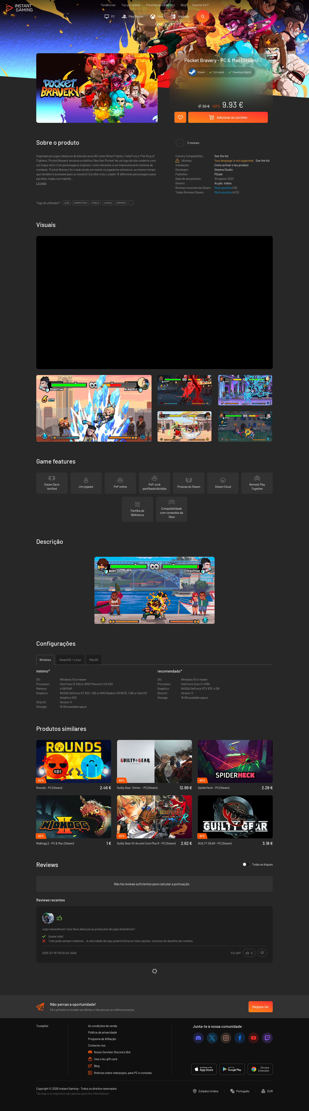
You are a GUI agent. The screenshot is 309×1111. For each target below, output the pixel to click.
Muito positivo (223, 187)
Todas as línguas (257, 864)
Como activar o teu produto (231, 165)
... (131, 202)
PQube (218, 174)
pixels (95, 202)
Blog (183, 5)
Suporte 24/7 (200, 5)
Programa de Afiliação (102, 1039)
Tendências (108, 5)
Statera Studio (223, 169)
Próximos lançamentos (160, 5)
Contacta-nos (96, 1045)
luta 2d (108, 202)
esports (121, 202)
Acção (218, 183)
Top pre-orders (130, 5)
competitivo (80, 202)
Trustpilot (42, 1026)
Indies (228, 183)
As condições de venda (102, 1026)
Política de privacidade (102, 1032)
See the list (221, 156)
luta (66, 202)
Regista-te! (260, 1007)
